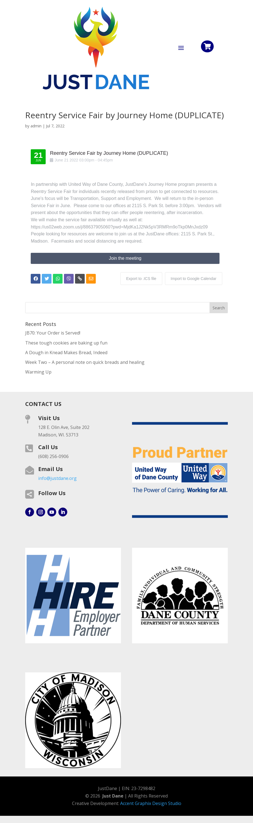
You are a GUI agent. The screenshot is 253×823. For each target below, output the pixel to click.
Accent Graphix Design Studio (150, 803)
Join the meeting (125, 258)
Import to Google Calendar (193, 278)
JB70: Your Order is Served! (52, 333)
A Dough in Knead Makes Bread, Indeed (66, 352)
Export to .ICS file (141, 278)
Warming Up (38, 372)
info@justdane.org (57, 478)
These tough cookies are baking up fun (66, 343)
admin (36, 125)
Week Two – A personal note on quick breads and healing (84, 362)
